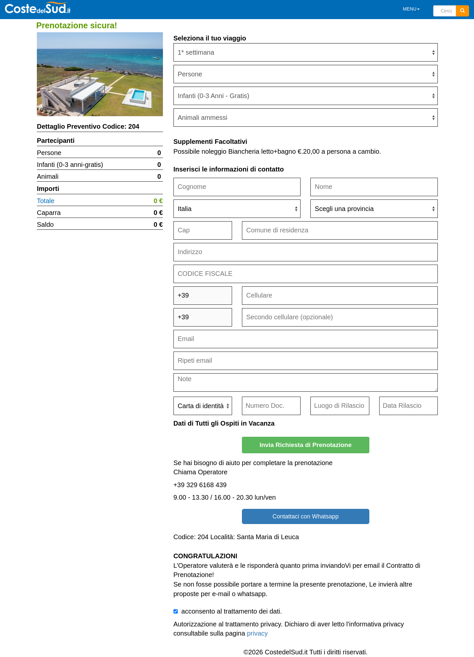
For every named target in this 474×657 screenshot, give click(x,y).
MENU (411, 9)
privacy (257, 633)
